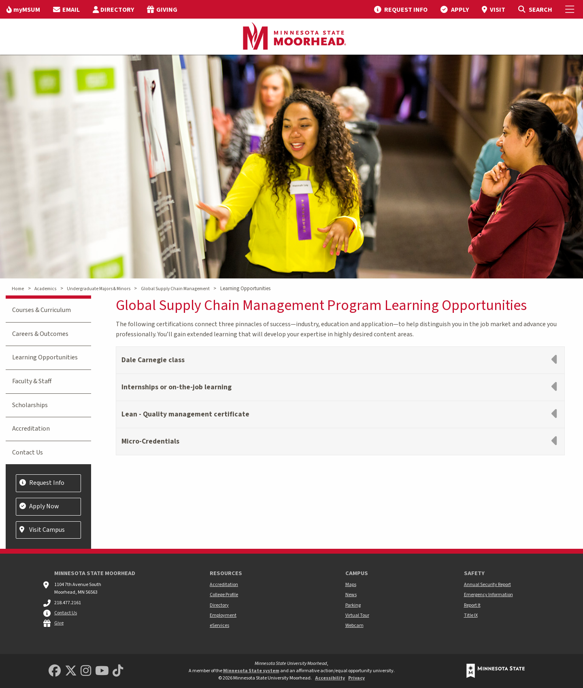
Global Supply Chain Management (175, 288)
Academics (45, 288)
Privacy (356, 678)
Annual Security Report (487, 584)
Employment (223, 615)
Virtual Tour (357, 615)
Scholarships (30, 405)
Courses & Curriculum (41, 310)
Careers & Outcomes (40, 333)
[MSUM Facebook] (55, 671)
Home (18, 288)
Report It (472, 605)
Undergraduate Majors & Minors (98, 288)
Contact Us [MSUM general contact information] (65, 612)
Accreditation (31, 428)
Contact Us (27, 452)
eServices (219, 625)
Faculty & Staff (31, 381)
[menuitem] (23, 9)
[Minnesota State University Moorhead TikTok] (118, 671)
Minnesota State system (251, 670)
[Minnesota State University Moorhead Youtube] (102, 671)
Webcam (354, 625)
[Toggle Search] (535, 9)
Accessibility (330, 678)
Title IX (471, 615)
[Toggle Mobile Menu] (571, 9)
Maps (350, 584)
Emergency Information (488, 594)
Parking (353, 605)
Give (59, 623)
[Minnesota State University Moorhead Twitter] (71, 671)
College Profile (224, 594)
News (351, 594)
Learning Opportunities (45, 357)
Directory (219, 605)
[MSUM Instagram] (86, 671)
